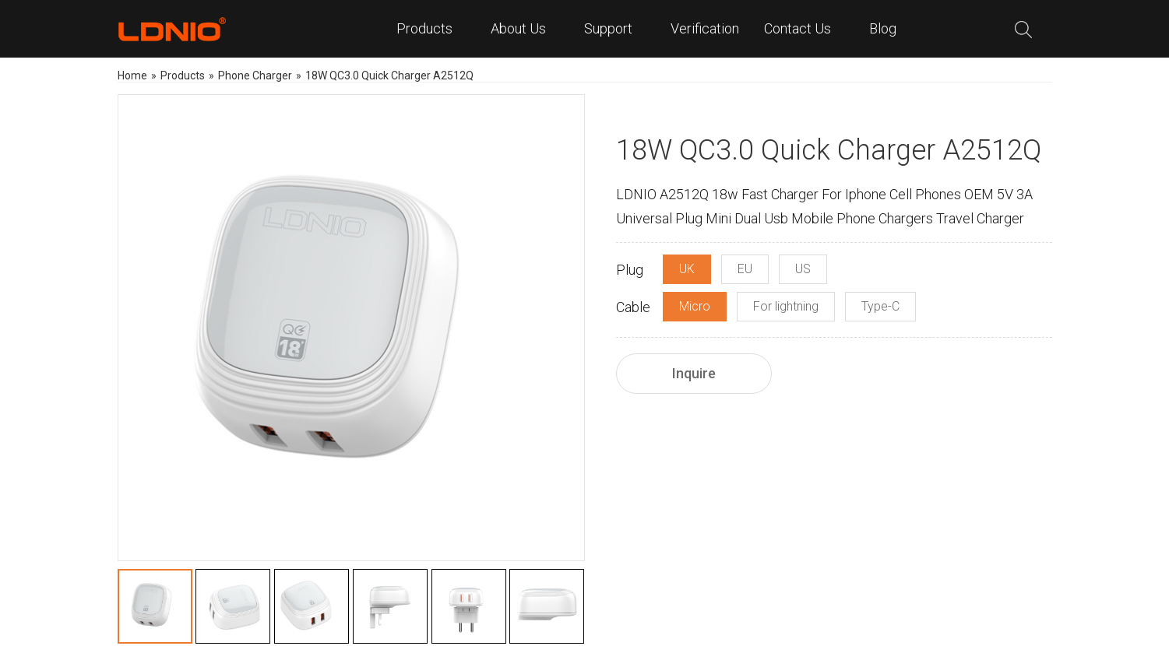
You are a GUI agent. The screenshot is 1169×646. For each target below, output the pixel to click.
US (803, 269)
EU (745, 269)
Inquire (694, 373)
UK (687, 269)
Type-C (880, 306)
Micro (694, 306)
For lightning (786, 306)
